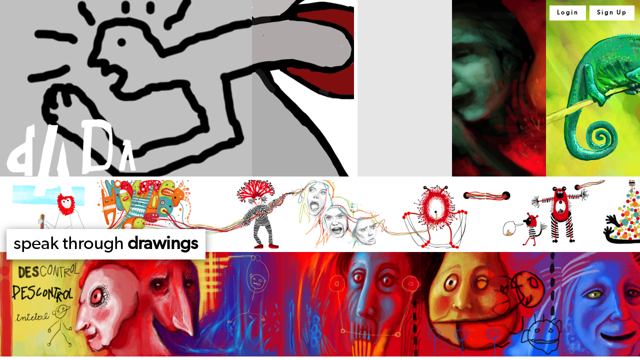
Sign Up (612, 13)
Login (567, 13)
